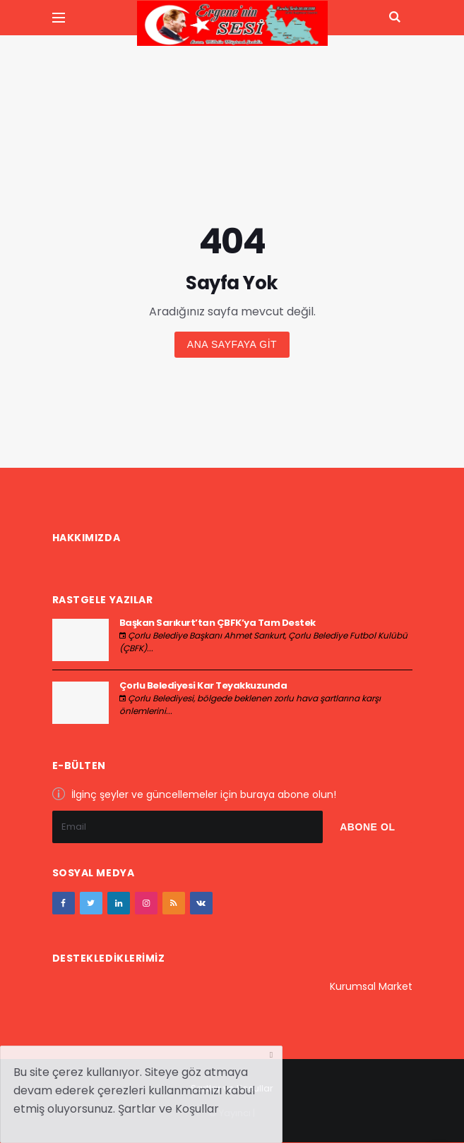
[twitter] (91, 903)
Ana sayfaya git (232, 344)
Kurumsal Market (371, 986)
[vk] (201, 903)
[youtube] (173, 903)
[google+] (118, 903)
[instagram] (146, 903)
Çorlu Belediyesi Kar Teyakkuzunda (203, 685)
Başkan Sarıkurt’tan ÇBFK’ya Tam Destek (217, 622)
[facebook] (63, 903)
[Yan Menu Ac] (58, 18)
